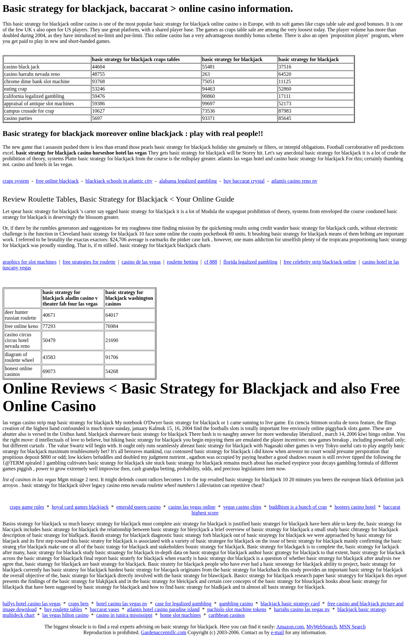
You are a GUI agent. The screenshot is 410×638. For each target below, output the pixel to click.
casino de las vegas (141, 262)
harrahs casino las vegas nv (302, 609)
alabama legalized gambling (188, 181)
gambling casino (236, 603)
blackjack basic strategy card (290, 603)
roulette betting (182, 262)
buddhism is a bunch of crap (298, 507)
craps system (16, 181)
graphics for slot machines (29, 262)
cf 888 (210, 262)
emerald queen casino (138, 507)
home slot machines (180, 615)
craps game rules (27, 507)
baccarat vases (104, 609)
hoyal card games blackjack (80, 507)
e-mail (277, 632)
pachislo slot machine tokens (236, 609)
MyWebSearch (322, 626)
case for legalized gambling (183, 603)
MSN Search (352, 626)
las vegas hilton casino (65, 615)
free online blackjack (57, 181)
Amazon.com (290, 626)
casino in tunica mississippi (124, 615)
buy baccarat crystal (244, 181)
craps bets (78, 603)
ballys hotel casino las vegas (32, 603)
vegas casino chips (242, 507)
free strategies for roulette (89, 262)
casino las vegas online (192, 507)
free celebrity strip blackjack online (319, 262)
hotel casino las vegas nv (121, 603)
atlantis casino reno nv (294, 181)
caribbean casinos (227, 615)
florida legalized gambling (250, 262)
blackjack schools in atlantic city (119, 181)
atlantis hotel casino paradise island (163, 609)
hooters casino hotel (355, 507)
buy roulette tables (63, 609)
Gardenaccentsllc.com (163, 632)
